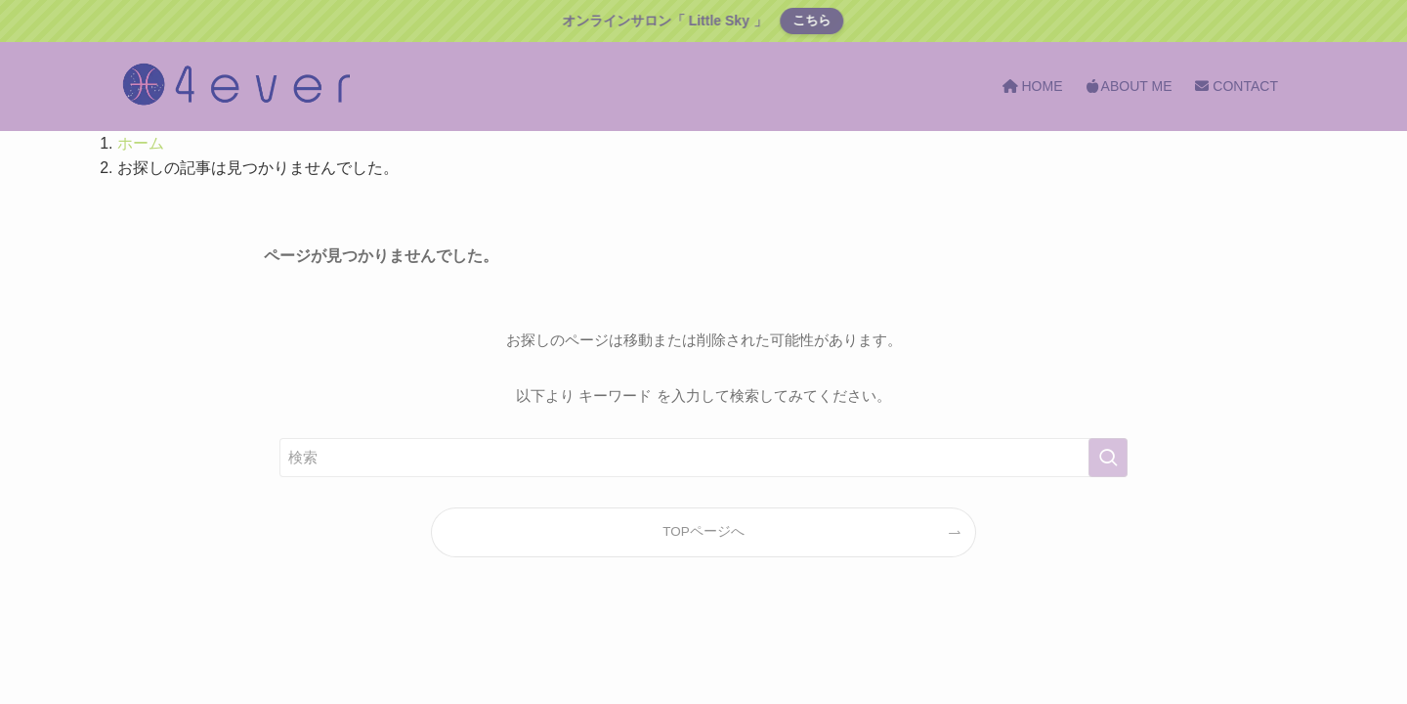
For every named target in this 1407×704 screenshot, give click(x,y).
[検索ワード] (703, 457)
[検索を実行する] (1108, 457)
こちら (810, 20)
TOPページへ (703, 531)
